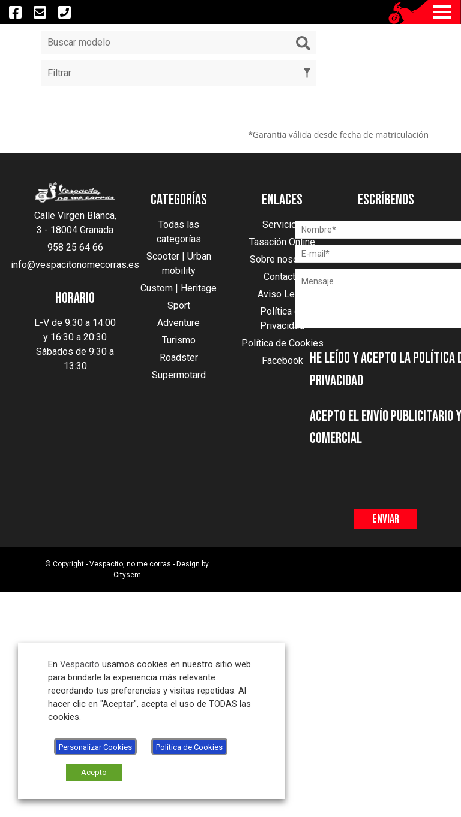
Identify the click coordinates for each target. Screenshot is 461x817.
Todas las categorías (179, 232)
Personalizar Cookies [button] (95, 747)
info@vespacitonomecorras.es (75, 264)
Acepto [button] (94, 772)
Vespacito (80, 664)
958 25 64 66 (75, 247)
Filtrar (178, 73)
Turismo (179, 340)
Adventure (178, 322)
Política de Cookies (189, 747)
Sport (178, 305)
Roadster (179, 357)
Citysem (127, 575)
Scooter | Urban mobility (178, 263)
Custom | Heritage (178, 288)
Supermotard (179, 375)
